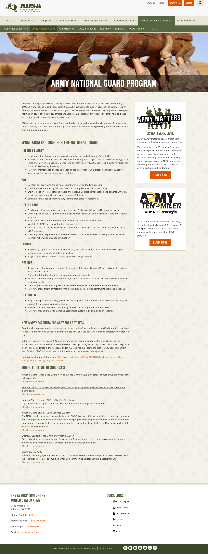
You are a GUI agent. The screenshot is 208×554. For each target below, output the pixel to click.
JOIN (189, 3)
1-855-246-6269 (37, 520)
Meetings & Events (67, 20)
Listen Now (160, 175)
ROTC (154, 28)
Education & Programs (112, 28)
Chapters (46, 20)
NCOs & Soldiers (138, 28)
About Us (10, 20)
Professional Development (157, 20)
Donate (175, 3)
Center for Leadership (16, 28)
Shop (162, 3)
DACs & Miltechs (87, 28)
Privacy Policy (106, 548)
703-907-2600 (32, 526)
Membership (28, 20)
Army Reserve (66, 28)
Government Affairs (124, 20)
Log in (151, 3)
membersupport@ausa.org (31, 532)
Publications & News (96, 20)
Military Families (187, 20)
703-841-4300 (26, 515)
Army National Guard (43, 28)
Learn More (160, 242)
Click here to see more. (34, 381)
